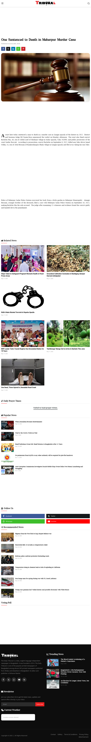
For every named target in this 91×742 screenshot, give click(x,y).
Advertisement (83, 737)
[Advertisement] (45, 22)
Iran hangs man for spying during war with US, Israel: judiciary (35, 578)
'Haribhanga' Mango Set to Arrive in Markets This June (66, 349)
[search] (88, 3)
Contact (53, 734)
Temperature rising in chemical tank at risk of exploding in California (37, 567)
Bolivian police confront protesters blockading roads (32, 556)
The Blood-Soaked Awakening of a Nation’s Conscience (73, 660)
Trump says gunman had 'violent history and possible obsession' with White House (42, 590)
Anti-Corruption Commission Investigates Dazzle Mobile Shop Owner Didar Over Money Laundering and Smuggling (49, 467)
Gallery (60, 734)
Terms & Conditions (70, 734)
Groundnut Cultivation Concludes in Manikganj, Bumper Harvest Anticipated (66, 275)
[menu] (2, 3)
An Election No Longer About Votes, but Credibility (75, 682)
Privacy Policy (83, 734)
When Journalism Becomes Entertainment (28, 422)
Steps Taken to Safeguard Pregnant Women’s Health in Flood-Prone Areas (22, 275)
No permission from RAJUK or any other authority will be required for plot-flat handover (44, 455)
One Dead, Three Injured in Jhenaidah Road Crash (18, 387)
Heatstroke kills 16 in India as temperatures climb (31, 545)
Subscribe (40, 704)
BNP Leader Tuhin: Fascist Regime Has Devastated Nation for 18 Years (22, 350)
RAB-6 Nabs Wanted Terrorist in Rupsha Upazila (17, 312)
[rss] (24, 679)
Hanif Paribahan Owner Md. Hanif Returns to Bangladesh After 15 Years (38, 444)
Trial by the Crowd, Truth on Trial (26, 433)
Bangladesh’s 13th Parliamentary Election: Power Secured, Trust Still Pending (73, 672)
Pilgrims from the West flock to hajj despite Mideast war (33, 533)
